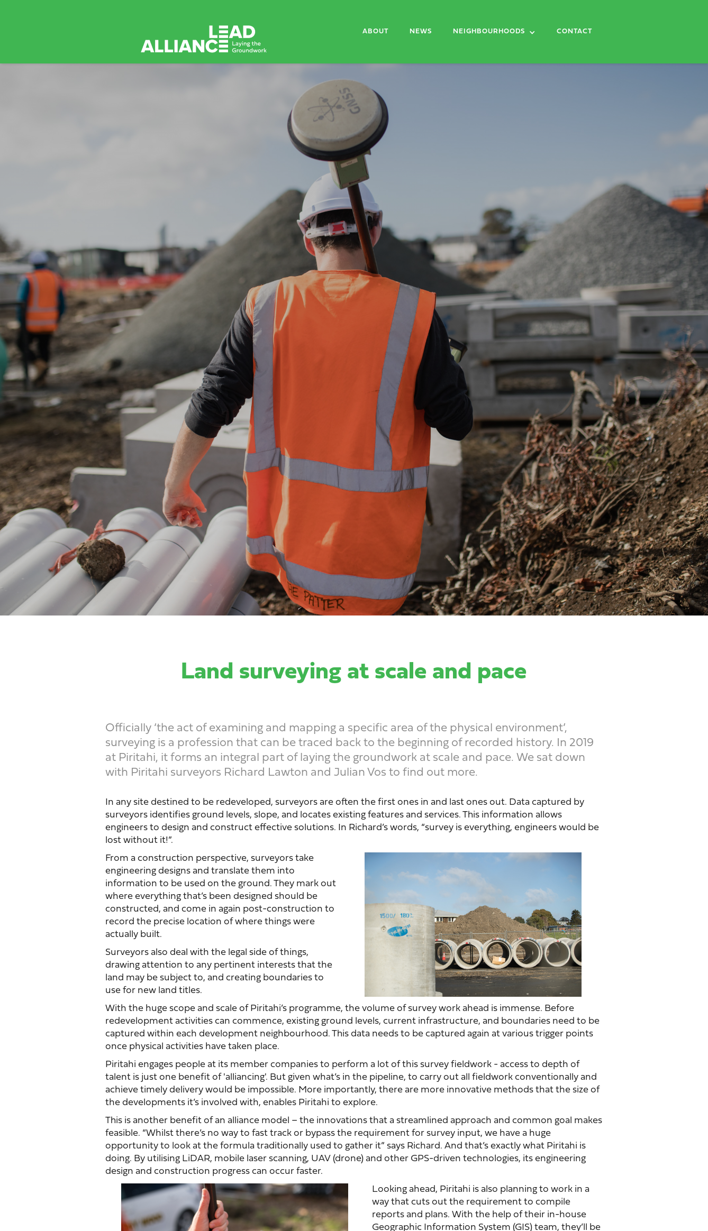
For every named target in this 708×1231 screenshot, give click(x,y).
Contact (574, 32)
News (421, 32)
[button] (494, 33)
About (375, 32)
